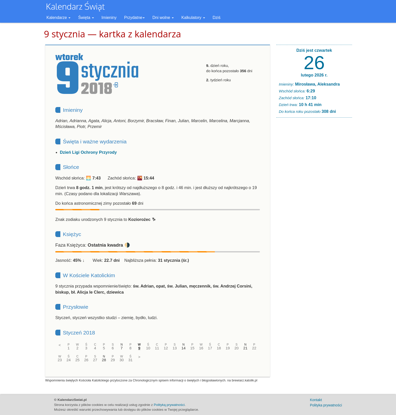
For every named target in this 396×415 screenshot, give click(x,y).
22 (254, 348)
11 (157, 348)
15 (192, 348)
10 (148, 348)
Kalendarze (58, 17)
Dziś (216, 17)
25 (77, 360)
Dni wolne (163, 17)
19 (228, 348)
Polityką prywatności (169, 405)
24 (68, 360)
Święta (86, 17)
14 (183, 348)
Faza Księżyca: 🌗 (92, 245)
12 (166, 348)
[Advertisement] (314, 198)
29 (113, 360)
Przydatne (134, 17)
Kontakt (316, 400)
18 (219, 348)
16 (201, 348)
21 (245, 348)
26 (86, 360)
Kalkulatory (193, 17)
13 (174, 348)
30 (121, 360)
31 (130, 360)
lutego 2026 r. (314, 75)
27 (95, 360)
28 (104, 360)
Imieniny (109, 17)
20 (236, 348)
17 (210, 348)
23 (60, 360)
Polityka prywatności (326, 405)
